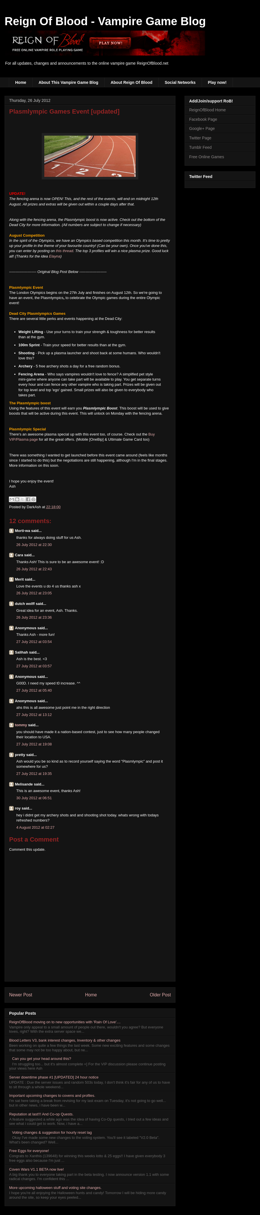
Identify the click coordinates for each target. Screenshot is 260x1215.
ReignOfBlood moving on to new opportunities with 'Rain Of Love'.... (65, 1022)
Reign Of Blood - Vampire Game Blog (105, 21)
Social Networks (180, 82)
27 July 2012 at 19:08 (34, 744)
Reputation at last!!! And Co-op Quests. (41, 1114)
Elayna (54, 256)
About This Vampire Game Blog (68, 82)
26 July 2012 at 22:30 (34, 545)
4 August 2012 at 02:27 (35, 827)
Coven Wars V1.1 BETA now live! (36, 1169)
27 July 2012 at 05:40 (34, 690)
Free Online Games (206, 157)
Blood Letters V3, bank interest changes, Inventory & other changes (65, 1040)
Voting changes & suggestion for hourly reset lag (52, 1132)
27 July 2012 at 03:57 (34, 666)
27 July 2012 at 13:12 (34, 715)
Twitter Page (200, 138)
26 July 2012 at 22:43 (34, 569)
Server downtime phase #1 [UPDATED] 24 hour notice (54, 1077)
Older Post (160, 994)
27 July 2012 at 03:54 (34, 642)
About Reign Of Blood (131, 82)
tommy (21, 725)
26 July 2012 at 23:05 (34, 593)
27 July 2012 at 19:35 (34, 773)
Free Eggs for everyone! (29, 1151)
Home (20, 82)
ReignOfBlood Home (207, 110)
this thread (64, 251)
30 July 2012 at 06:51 (34, 798)
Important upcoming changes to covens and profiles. (52, 1095)
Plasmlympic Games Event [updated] (64, 111)
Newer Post (20, 994)
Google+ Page (202, 128)
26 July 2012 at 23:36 (34, 617)
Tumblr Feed (200, 147)
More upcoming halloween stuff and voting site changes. (55, 1188)
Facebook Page (203, 119)
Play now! (217, 82)
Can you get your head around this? (41, 1058)
